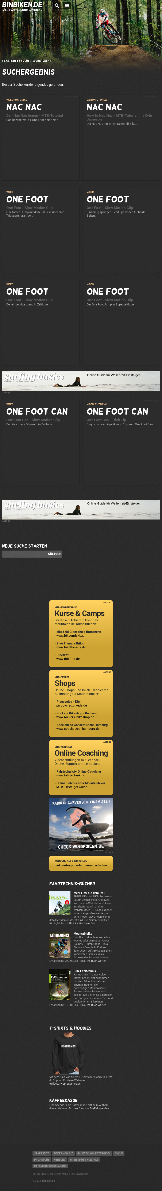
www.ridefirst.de (68, 659)
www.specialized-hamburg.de (78, 729)
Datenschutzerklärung (50, 1166)
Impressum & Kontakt (84, 1159)
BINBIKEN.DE (22, 4)
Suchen (54, 554)
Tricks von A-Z (63, 1153)
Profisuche (41, 1159)
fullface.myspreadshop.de (65, 1083)
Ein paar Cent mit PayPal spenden (89, 1108)
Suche (25, 61)
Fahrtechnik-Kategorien (94, 1153)
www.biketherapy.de (71, 647)
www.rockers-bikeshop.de (75, 717)
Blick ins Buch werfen (81, 923)
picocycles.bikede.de (71, 705)
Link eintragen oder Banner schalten (81, 865)
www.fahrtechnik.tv (70, 775)
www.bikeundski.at (70, 636)
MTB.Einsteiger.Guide (71, 787)
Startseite (10, 61)
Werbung (60, 1159)
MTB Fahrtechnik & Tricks (22, 10)
